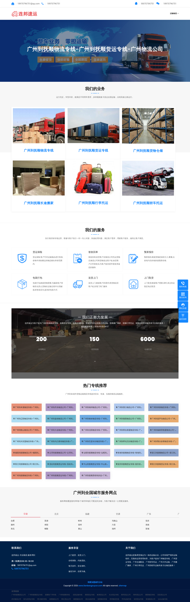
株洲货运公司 (101, 591)
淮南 (147, 524)
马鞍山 (114, 520)
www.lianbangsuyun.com (90, 581)
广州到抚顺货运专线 (35, 591)
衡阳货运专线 (89, 591)
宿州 (80, 524)
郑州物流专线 (114, 595)
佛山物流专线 (16, 599)
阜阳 (46, 524)
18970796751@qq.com (26, 561)
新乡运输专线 (90, 595)
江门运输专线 (28, 599)
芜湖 (46, 520)
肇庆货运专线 (52, 599)
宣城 (147, 528)
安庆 (147, 520)
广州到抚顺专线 (64, 591)
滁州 (13, 524)
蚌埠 (80, 520)
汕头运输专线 (162, 595)
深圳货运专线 (138, 595)
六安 (114, 524)
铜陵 (46, 528)
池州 (114, 528)
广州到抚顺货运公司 (18, 591)
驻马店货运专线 (29, 595)
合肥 (13, 520)
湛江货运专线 (40, 599)
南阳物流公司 (78, 595)
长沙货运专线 (114, 591)
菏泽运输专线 (126, 595)
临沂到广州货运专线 (97, 599)
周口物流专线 (42, 595)
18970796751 (144, 3)
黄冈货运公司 (126, 591)
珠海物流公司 (150, 595)
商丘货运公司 (66, 595)
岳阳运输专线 (77, 591)
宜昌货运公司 (162, 591)
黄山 (80, 528)
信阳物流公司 (54, 595)
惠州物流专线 (64, 599)
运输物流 (173, 13)
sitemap (122, 581)
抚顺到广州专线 (50, 591)
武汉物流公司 (16, 595)
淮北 (13, 528)
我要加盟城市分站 (95, 578)
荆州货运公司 (138, 591)
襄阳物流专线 (150, 591)
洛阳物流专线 (102, 595)
